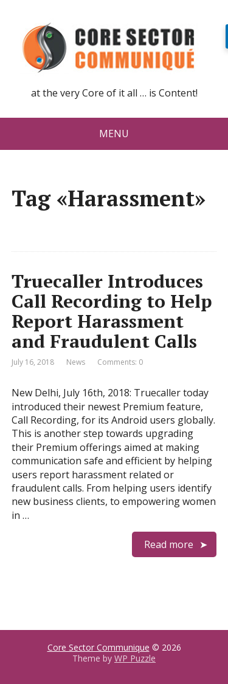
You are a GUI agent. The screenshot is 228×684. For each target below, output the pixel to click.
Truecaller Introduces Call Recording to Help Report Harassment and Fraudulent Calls (112, 311)
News (75, 362)
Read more (168, 544)
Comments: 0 (120, 362)
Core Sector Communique (98, 647)
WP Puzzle (135, 658)
